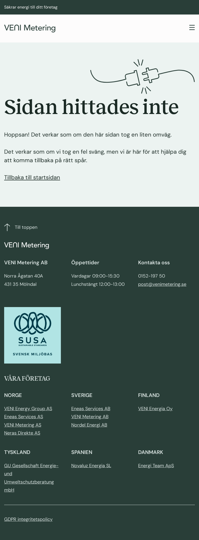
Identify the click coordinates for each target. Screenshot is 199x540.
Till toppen (20, 227)
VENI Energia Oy (155, 409)
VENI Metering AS (22, 425)
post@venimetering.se (162, 284)
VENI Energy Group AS (28, 409)
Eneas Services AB (90, 409)
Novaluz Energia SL (91, 466)
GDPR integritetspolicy (28, 519)
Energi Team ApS (156, 466)
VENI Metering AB (90, 417)
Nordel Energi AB (89, 425)
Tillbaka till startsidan (32, 177)
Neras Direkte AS (22, 433)
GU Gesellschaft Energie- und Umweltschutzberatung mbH (31, 478)
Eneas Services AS (23, 417)
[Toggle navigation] (192, 28)
